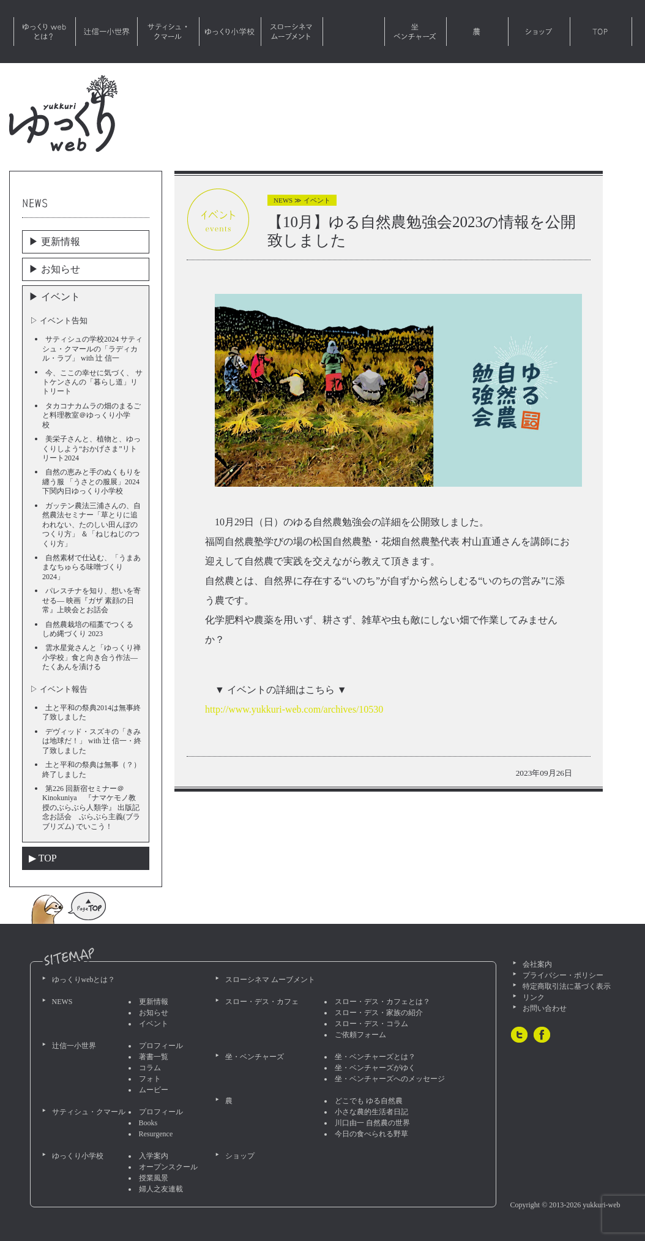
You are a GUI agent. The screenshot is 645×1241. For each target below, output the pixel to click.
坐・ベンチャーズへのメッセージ (390, 1078)
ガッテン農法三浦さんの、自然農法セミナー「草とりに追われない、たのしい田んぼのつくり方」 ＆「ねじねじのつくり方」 (91, 524)
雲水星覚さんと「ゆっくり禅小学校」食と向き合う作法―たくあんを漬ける (91, 657)
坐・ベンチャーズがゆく (375, 1067)
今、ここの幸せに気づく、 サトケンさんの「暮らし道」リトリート (92, 382)
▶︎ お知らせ (54, 269)
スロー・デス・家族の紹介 (379, 1012)
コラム (150, 1067)
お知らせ (153, 1012)
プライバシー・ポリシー (563, 975)
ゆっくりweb (63, 113)
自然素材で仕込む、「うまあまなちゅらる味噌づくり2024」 (91, 567)
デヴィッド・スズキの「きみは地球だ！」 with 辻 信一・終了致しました (91, 741)
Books (148, 1123)
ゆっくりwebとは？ (44, 31)
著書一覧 (153, 1056)
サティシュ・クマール (168, 31)
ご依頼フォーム (360, 1034)
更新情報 (153, 1001)
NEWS (62, 1001)
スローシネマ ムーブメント (291, 31)
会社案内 (537, 964)
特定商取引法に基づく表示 (567, 986)
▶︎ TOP (43, 858)
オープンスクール (168, 1167)
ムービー (153, 1089)
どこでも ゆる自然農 (369, 1101)
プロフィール (161, 1045)
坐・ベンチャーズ (415, 31)
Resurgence (156, 1134)
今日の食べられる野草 (371, 1134)
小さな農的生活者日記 (371, 1112)
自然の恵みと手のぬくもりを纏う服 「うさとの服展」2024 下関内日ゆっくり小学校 (91, 481)
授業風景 (153, 1178)
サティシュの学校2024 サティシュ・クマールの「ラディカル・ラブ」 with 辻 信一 (92, 348)
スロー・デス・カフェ (353, 31)
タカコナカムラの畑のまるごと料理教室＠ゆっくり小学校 (91, 415)
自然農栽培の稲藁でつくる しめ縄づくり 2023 (91, 629)
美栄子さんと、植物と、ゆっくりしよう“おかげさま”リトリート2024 (91, 448)
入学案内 (153, 1156)
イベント (153, 1023)
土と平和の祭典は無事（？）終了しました (91, 769)
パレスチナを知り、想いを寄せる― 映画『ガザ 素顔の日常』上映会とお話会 (91, 600)
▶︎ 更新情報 (54, 241)
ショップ (539, 31)
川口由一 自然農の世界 (372, 1123)
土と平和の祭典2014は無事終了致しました (91, 712)
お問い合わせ (545, 1008)
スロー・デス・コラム (371, 1023)
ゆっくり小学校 (230, 31)
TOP (600, 31)
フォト (150, 1078)
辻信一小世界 (106, 31)
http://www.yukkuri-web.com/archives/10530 (294, 709)
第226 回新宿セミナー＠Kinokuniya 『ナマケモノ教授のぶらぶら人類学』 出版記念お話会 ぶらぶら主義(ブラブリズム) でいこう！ (91, 807)
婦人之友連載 (161, 1189)
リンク (534, 997)
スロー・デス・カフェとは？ (382, 1001)
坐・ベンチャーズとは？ (375, 1056)
